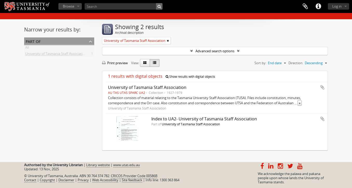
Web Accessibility (105, 180)
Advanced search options (214, 51)
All (27, 48)
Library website (98, 165)
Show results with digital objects (190, 76)
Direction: (295, 63)
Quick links (318, 6)
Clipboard (305, 6)
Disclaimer (66, 180)
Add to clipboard (322, 87)
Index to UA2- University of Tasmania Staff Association (204, 119)
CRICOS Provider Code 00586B (134, 175)
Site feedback (132, 180)
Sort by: (260, 63)
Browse (68, 6)
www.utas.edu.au (126, 165)
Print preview (115, 63)
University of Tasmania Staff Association (56, 54)
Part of (33, 40)
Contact (30, 180)
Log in (337, 6)
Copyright (47, 180)
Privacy (83, 180)
